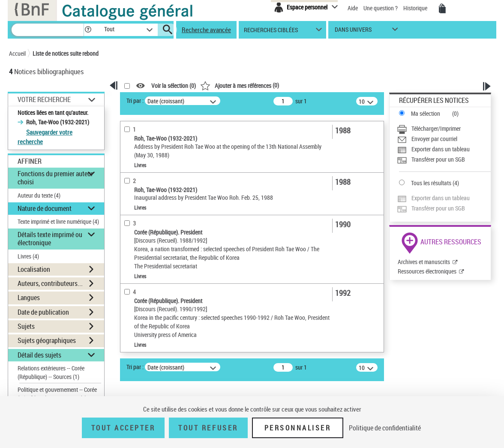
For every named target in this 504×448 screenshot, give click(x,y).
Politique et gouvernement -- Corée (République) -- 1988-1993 (57, 393)
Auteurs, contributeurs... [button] (50, 283)
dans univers (353, 31)
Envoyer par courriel (434, 139)
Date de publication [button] (43, 312)
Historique (416, 8)
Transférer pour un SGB (438, 159)
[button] (88, 30)
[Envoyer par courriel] (444, 139)
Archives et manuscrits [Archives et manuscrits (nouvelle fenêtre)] (424, 262)
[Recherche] (48, 30)
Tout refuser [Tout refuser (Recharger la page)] (208, 428)
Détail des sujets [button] (39, 355)
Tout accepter (123, 428)
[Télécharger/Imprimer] (444, 128)
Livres (28, 256)
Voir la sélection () (173, 86)
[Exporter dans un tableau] (444, 149)
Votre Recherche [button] (44, 99)
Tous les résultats (431, 183)
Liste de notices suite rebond (66, 53)
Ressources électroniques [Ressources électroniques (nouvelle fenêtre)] (427, 271)
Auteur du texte (39, 195)
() (239, 85)
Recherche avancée (206, 29)
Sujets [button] (26, 326)
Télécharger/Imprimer (436, 128)
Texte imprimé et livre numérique (58, 221)
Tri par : (135, 100)
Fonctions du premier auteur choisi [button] (55, 177)
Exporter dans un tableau (440, 149)
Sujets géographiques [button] (47, 340)
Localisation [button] (34, 269)
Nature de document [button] (45, 208)
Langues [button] (29, 297)
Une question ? (380, 8)
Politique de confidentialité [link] (385, 428)
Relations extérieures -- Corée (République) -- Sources (51, 372)
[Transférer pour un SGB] (444, 159)
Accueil (17, 53)
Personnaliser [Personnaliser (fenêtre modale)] (297, 428)
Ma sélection (425, 113)
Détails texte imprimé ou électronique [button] (50, 238)
